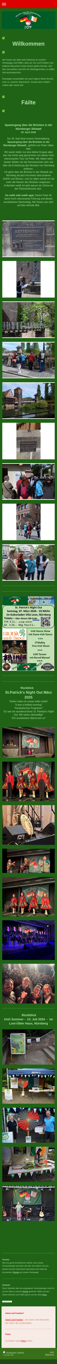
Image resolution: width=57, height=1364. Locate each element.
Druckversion (10, 1352)
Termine (16, 1272)
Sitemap (21, 1352)
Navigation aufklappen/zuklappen (28, 4)
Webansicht (49, 1354)
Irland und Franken (14, 1319)
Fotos (44, 1295)
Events (25, 1291)
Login (52, 1352)
